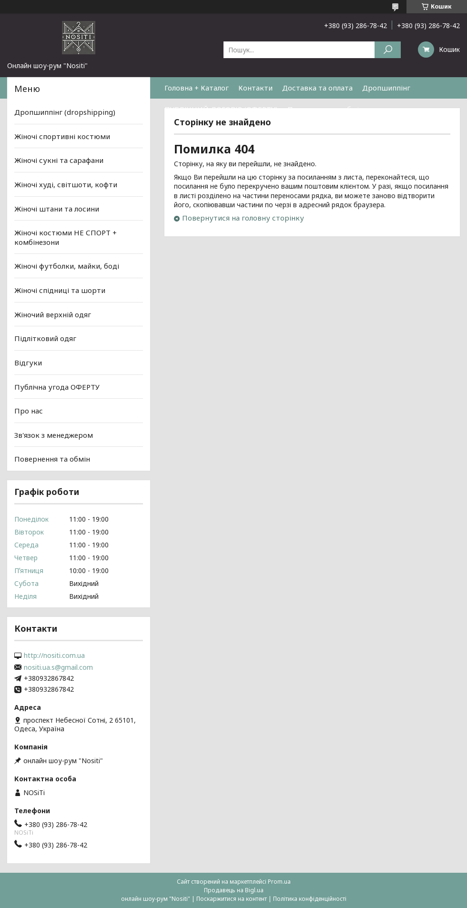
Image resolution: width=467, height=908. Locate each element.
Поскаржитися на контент (231, 899)
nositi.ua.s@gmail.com (58, 667)
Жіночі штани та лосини (56, 208)
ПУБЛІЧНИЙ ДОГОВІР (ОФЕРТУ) (221, 109)
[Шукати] (388, 49)
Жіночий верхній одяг (52, 314)
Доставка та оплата (317, 87)
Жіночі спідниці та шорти (59, 290)
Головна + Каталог (196, 87)
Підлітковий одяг (45, 338)
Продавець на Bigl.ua (234, 890)
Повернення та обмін (325, 109)
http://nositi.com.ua (54, 655)
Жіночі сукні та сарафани (58, 160)
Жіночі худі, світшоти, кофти (65, 184)
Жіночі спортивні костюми (62, 136)
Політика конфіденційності (309, 899)
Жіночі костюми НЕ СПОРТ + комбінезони (65, 237)
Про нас (28, 410)
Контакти (255, 87)
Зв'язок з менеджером (53, 435)
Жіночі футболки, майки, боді (66, 266)
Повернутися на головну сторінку (243, 217)
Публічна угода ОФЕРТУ (57, 386)
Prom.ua (279, 882)
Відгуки (28, 362)
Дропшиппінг (386, 87)
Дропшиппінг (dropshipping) (64, 112)
